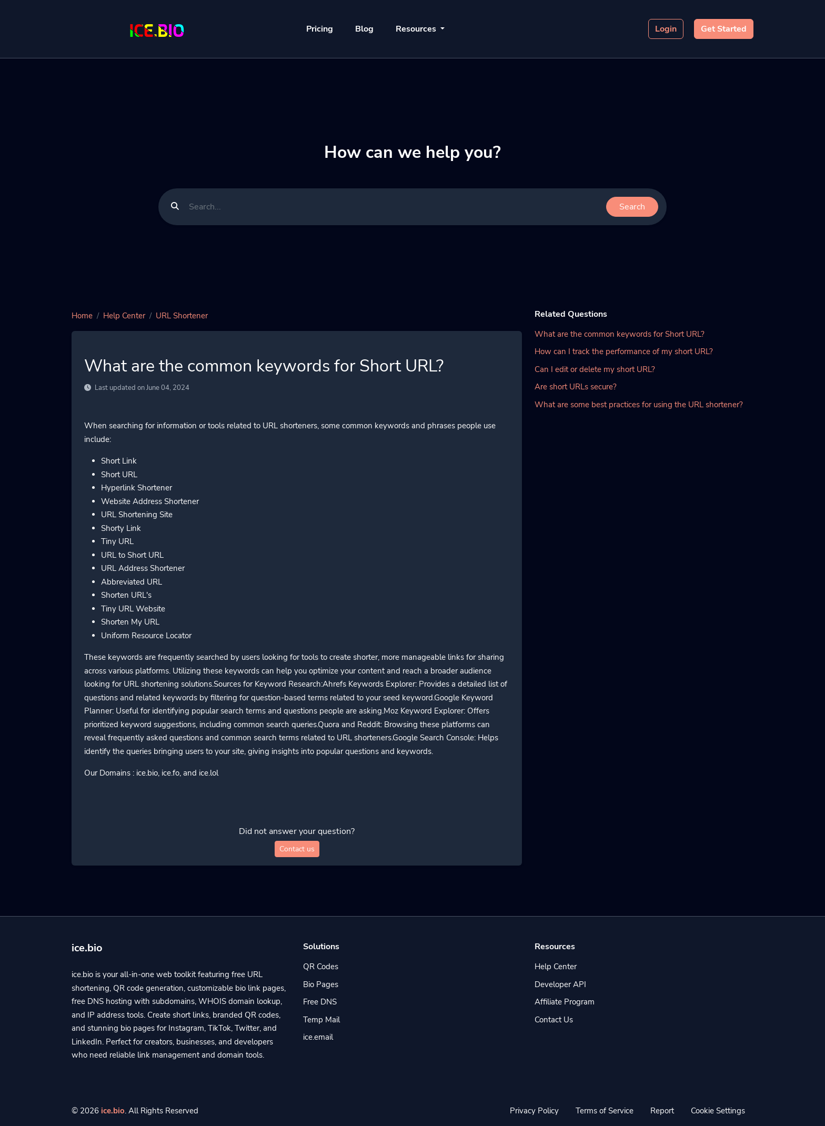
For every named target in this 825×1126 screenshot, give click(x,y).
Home (82, 315)
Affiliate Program (565, 1002)
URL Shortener (182, 315)
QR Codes (320, 966)
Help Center (124, 315)
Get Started (724, 29)
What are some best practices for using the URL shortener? (639, 404)
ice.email (318, 1037)
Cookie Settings (718, 1110)
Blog (364, 29)
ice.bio (113, 1110)
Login (666, 29)
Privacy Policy (534, 1110)
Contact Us (554, 1019)
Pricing (319, 29)
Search (632, 207)
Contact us (297, 849)
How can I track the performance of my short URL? (624, 351)
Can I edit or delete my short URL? (595, 369)
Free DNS (320, 1002)
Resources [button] (417, 29)
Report (662, 1110)
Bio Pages (320, 984)
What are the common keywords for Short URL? (620, 334)
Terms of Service (604, 1110)
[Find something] (395, 206)
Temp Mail (321, 1019)
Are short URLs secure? (576, 386)
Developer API (560, 984)
